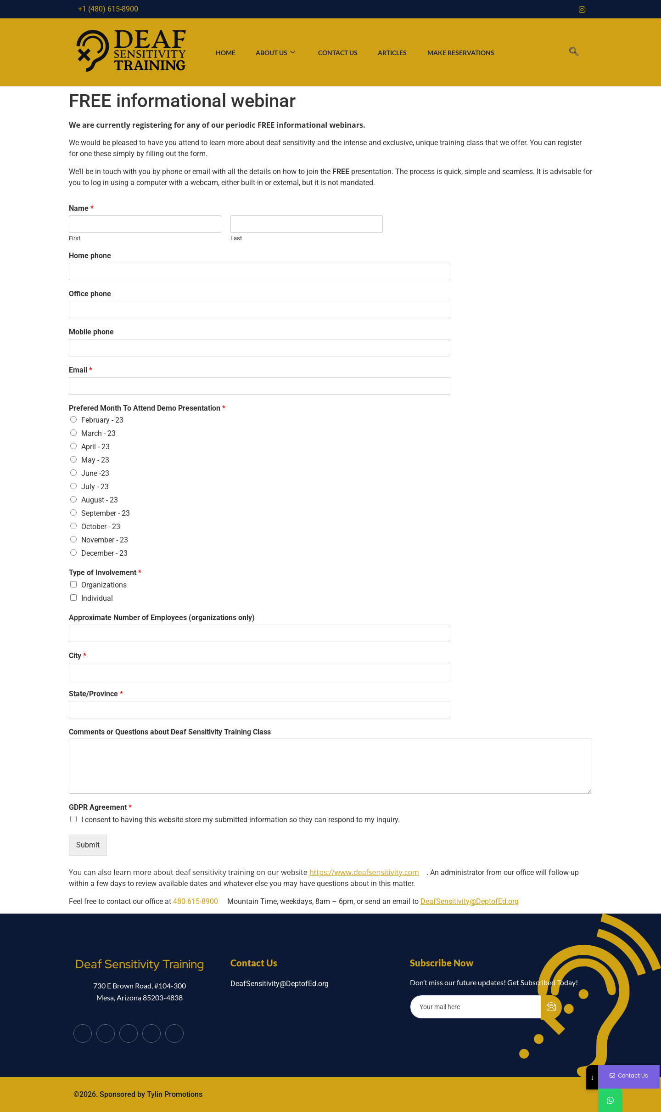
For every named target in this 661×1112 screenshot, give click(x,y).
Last (236, 238)
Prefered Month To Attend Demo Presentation (147, 408)
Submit (88, 845)
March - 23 (98, 433)
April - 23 (95, 446)
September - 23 (105, 513)
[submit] (551, 1007)
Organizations (104, 585)
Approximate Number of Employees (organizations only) (162, 617)
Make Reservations (465, 52)
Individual (97, 598)
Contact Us (338, 52)
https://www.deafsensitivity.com (364, 872)
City (77, 655)
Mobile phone (91, 331)
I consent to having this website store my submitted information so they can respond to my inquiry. (240, 819)
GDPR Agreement (100, 807)
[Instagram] (582, 9)
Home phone (90, 255)
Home (220, 52)
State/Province (96, 693)
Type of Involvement (105, 572)
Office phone (90, 293)
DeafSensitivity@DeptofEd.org (469, 901)
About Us (272, 52)
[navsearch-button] (574, 53)
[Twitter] (105, 1033)
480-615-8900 (195, 901)
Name (81, 208)
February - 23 (102, 420)
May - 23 (95, 460)
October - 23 (100, 526)
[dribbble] (151, 1033)
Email (80, 370)
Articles (395, 52)
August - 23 (99, 500)
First (74, 238)
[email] (476, 1007)
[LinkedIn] (128, 1033)
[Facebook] (82, 1033)
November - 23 (104, 540)
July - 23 (95, 486)
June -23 (95, 473)
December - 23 (104, 553)
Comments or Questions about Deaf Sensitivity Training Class (170, 732)
